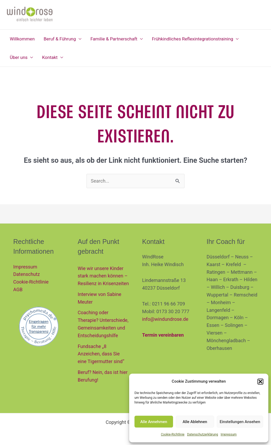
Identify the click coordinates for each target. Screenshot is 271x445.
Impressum (229, 434)
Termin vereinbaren (163, 335)
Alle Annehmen (153, 421)
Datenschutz (26, 274)
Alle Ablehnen (195, 421)
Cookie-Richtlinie (172, 434)
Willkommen (22, 38)
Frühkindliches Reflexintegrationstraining (192, 38)
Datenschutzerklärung (202, 434)
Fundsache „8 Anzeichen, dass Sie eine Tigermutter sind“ (101, 354)
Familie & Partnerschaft (114, 38)
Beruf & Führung (60, 38)
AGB (17, 289)
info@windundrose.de (165, 319)
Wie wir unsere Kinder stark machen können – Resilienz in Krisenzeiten (103, 276)
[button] (260, 381)
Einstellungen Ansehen (240, 421)
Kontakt (50, 57)
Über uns (19, 57)
